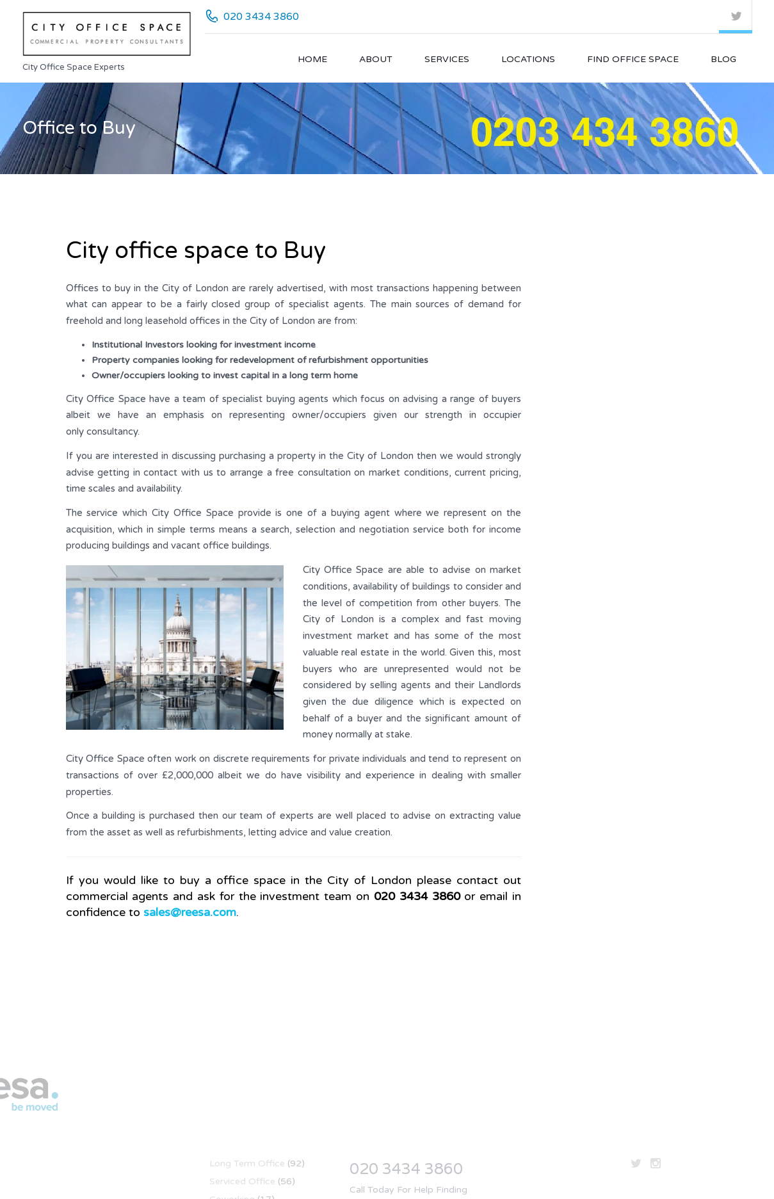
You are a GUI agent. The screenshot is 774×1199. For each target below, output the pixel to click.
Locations (528, 59)
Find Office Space (633, 59)
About (375, 59)
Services (446, 59)
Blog (723, 59)
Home (312, 59)
